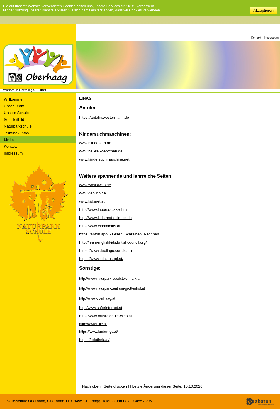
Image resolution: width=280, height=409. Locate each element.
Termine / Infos (16, 133)
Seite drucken (115, 386)
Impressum (271, 37)
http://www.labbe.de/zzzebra (103, 209)
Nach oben (91, 386)
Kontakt (256, 37)
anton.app (99, 234)
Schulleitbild (14, 119)
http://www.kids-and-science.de (105, 217)
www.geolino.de (92, 193)
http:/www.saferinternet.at (100, 308)
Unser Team (14, 106)
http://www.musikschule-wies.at (105, 316)
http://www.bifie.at (93, 324)
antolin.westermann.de (110, 117)
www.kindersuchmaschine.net (104, 159)
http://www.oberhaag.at (97, 298)
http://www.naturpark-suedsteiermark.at (109, 278)
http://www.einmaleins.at (99, 226)
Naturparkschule (18, 126)
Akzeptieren (263, 10)
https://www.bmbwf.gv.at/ (98, 332)
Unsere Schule (16, 113)
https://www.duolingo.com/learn (105, 250)
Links (42, 90)
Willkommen (14, 99)
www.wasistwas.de (95, 185)
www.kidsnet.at (92, 201)
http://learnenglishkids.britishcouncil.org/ (113, 242)
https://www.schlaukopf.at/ (101, 259)
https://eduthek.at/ (94, 339)
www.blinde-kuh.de (95, 143)
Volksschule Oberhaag (38, 65)
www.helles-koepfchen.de (100, 151)
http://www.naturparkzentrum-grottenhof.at (112, 288)
